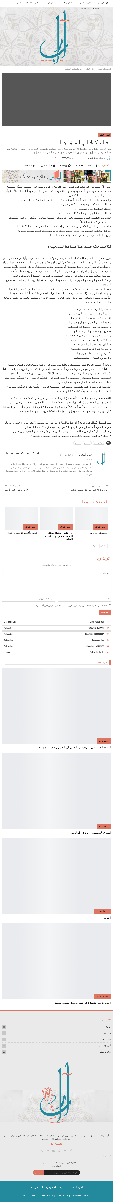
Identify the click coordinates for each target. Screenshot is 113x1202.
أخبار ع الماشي (86, 3)
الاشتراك (38, 1173)
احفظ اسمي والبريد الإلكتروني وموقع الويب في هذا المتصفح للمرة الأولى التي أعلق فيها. (72, 606)
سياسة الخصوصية (55, 1187)
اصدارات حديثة (102, 911)
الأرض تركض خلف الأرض (17, 490)
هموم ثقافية (33, 3)
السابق (103, 546)
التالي (95, 546)
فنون (19, 3)
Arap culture (44, 1195)
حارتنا (108, 1027)
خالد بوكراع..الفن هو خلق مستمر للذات (89, 490)
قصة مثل (78, 443)
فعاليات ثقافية (105, 1052)
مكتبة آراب (50, 3)
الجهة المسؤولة (75, 1187)
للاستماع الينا (56, 1144)
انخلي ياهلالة (67, 3)
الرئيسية (100, 3)
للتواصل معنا (36, 1187)
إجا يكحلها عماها (99, 443)
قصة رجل (87, 443)
